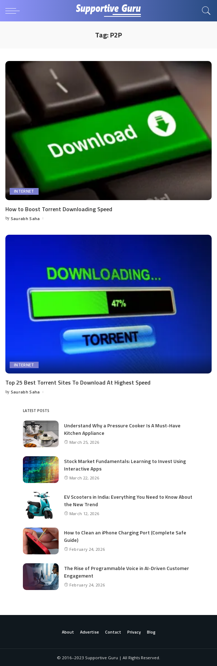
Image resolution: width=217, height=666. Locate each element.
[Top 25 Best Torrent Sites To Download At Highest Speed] (108, 303)
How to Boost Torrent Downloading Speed (58, 209)
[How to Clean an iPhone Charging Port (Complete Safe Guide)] (41, 540)
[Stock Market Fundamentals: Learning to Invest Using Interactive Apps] (41, 469)
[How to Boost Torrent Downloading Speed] (108, 130)
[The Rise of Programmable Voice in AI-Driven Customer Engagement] (41, 576)
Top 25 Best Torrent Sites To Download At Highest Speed (78, 382)
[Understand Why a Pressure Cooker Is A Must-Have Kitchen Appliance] (41, 433)
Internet (24, 191)
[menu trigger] (14, 10)
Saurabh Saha (25, 218)
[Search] (204, 10)
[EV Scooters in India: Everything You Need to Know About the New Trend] (41, 505)
